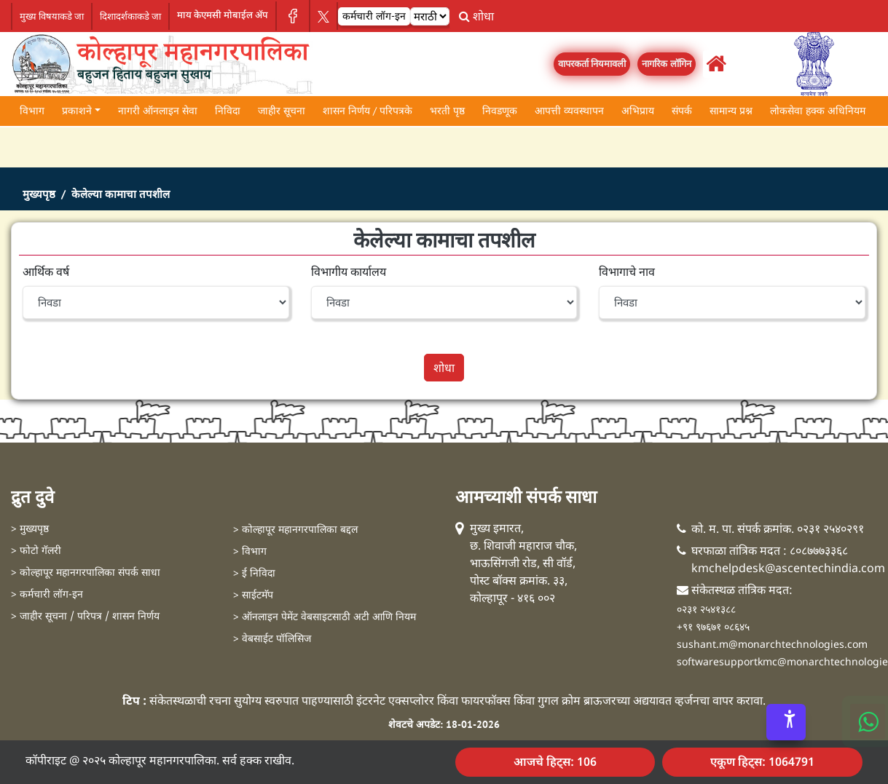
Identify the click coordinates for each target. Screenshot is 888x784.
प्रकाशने (77, 110)
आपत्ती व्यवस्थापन (569, 110)
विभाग (32, 110)
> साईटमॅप (253, 596)
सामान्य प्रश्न (731, 110)
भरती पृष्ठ (447, 110)
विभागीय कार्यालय (348, 271)
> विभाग (250, 552)
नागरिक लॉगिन (666, 63)
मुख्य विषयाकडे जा (52, 16)
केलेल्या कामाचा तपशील (120, 194)
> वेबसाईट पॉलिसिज (272, 639)
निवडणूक (499, 110)
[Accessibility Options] (786, 722)
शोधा (476, 16)
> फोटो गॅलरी (36, 551)
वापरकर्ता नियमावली (592, 63)
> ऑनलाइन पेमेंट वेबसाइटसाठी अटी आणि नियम (324, 618)
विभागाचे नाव (627, 271)
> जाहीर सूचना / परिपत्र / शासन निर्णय (85, 617)
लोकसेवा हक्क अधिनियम (817, 110)
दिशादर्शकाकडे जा (130, 16)
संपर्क (682, 110)
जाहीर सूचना (281, 110)
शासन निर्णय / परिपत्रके (367, 110)
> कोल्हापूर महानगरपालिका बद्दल (295, 530)
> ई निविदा (254, 574)
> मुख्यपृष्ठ (30, 529)
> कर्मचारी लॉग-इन (47, 595)
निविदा (227, 110)
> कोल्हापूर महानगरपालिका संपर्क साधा (85, 573)
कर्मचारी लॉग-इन (374, 16)
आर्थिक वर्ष (46, 271)
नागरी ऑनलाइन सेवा (157, 110)
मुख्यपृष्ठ (39, 194)
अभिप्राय (637, 110)
